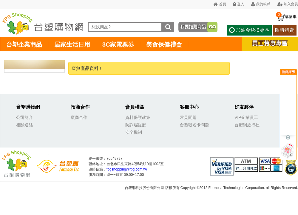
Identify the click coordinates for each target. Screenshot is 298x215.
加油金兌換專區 (249, 30)
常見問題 (188, 117)
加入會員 (287, 4)
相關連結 (24, 124)
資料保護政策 (137, 117)
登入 (238, 4)
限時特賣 (284, 30)
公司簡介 (24, 117)
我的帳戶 (260, 4)
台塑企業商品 (24, 44)
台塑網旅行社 (247, 124)
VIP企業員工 (246, 117)
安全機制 (133, 132)
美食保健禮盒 (164, 44)
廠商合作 (79, 117)
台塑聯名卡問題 (194, 124)
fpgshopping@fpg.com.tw (126, 169)
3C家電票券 (118, 44)
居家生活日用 (72, 44)
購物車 (291, 16)
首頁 (220, 4)
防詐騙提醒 (135, 124)
